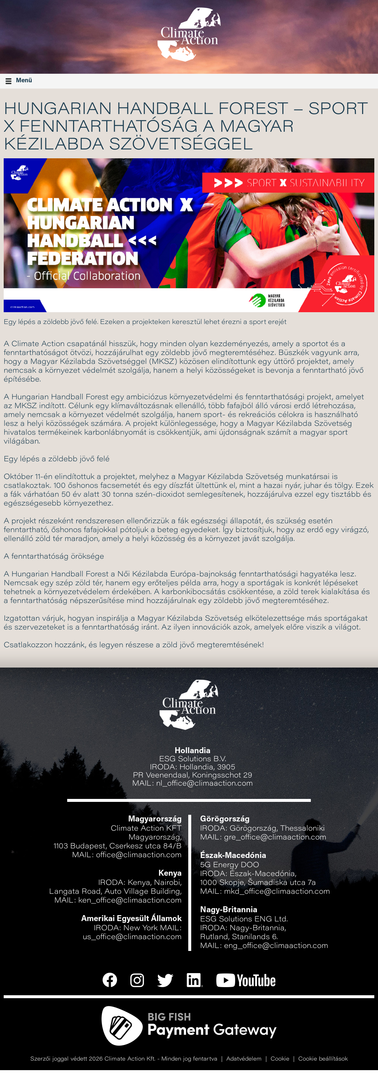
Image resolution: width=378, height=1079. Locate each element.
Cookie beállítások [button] (323, 1059)
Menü (19, 81)
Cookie (280, 1059)
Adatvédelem (244, 1059)
